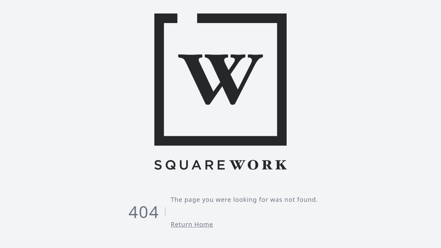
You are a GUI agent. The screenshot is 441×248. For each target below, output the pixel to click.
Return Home (192, 224)
